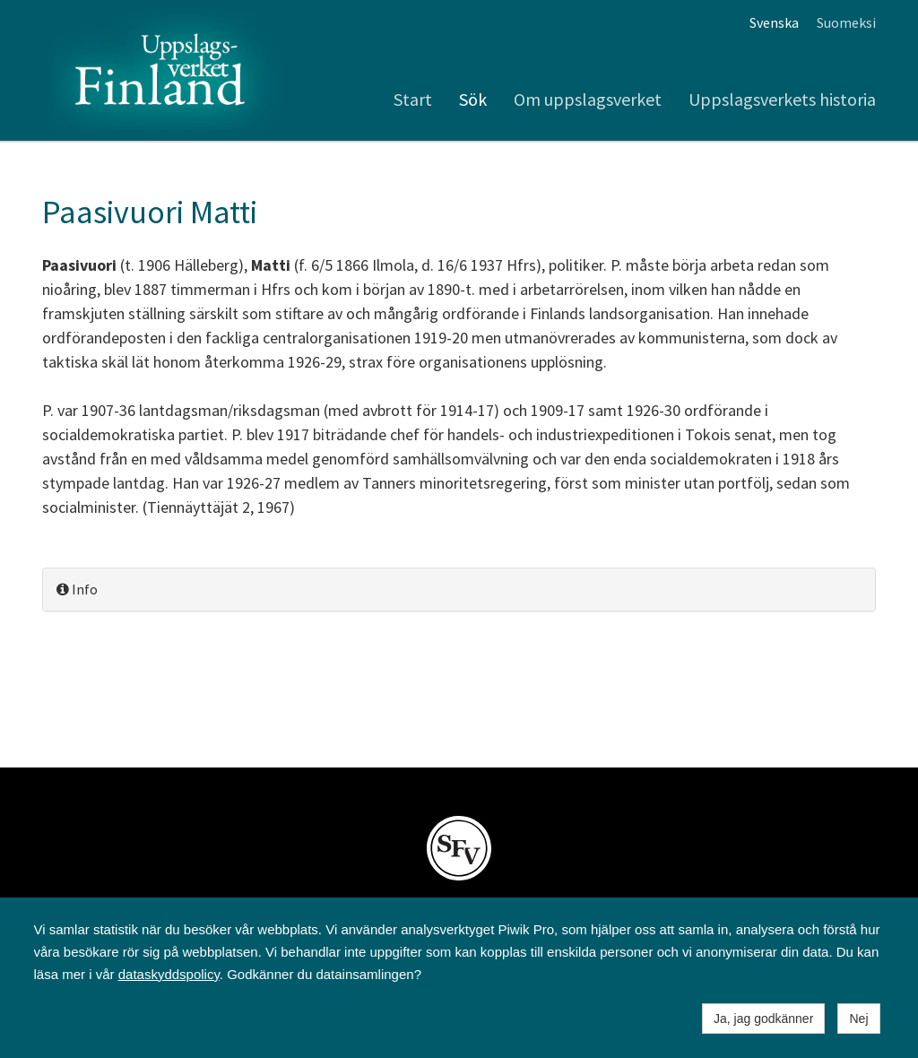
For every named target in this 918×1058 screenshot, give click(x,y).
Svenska (774, 22)
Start (413, 99)
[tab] (459, 589)
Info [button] (77, 589)
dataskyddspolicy (169, 974)
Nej (858, 1018)
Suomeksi (846, 22)
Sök (473, 99)
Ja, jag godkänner (763, 1018)
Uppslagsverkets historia (782, 99)
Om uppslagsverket (588, 99)
